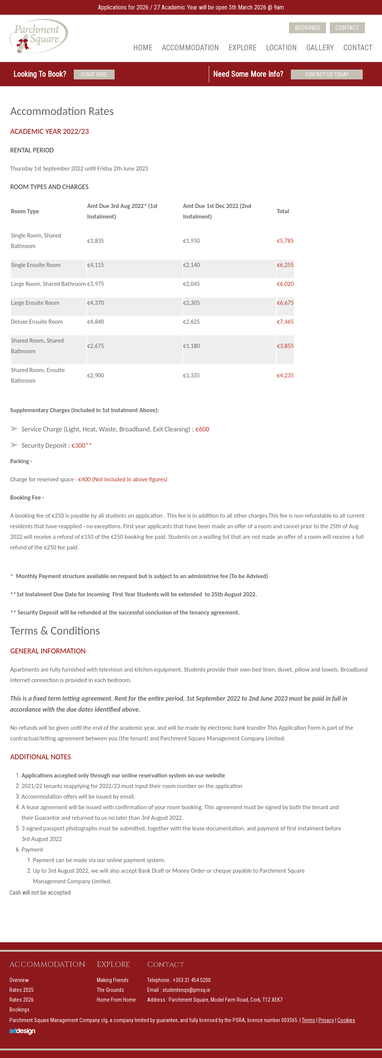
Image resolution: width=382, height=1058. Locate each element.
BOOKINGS (307, 27)
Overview (19, 980)
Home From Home (116, 1000)
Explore (242, 47)
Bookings (19, 1010)
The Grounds (110, 990)
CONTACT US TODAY (326, 74)
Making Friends (113, 980)
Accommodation (190, 47)
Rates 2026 (21, 1000)
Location (281, 47)
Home (142, 47)
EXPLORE (113, 964)
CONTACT (347, 27)
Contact (358, 47)
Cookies (346, 1020)
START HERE (94, 74)
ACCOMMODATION (47, 964)
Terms (308, 1020)
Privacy (326, 1020)
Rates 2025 (21, 990)
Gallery (320, 47)
